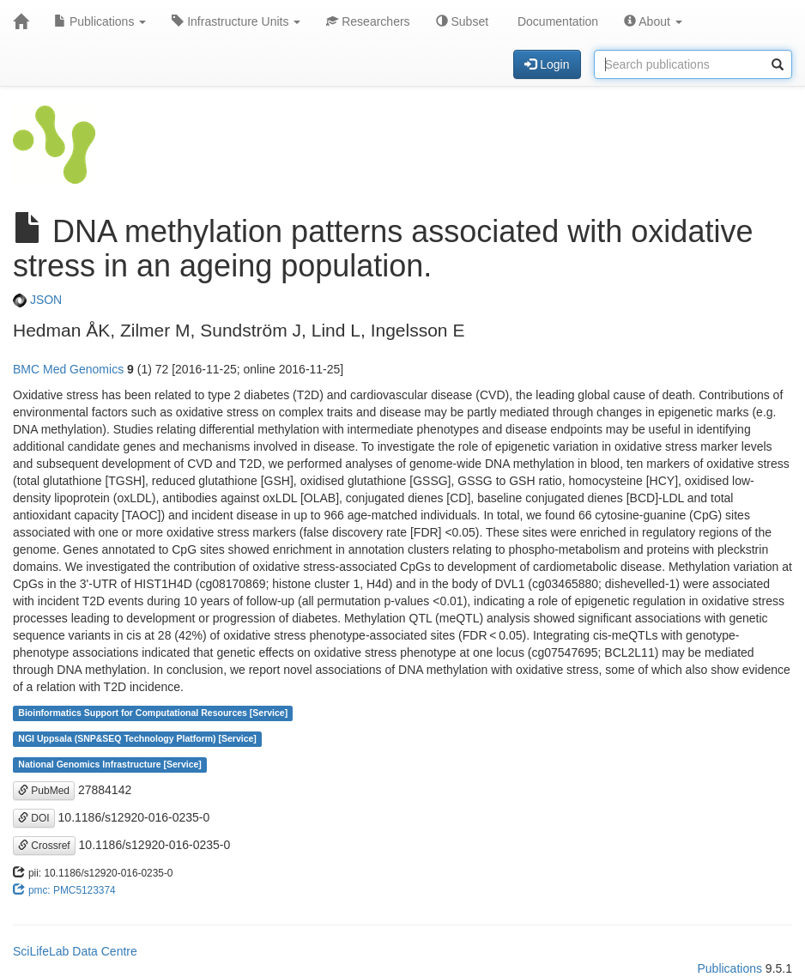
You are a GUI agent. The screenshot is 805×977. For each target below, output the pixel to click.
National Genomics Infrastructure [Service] (110, 765)
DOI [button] (34, 818)
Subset (462, 21)
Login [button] (546, 64)
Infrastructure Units (236, 21)
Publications (100, 21)
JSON (37, 299)
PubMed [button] (44, 791)
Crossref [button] (44, 846)
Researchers (367, 21)
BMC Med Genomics (68, 369)
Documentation (556, 21)
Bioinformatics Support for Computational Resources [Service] (153, 713)
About (653, 21)
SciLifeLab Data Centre (75, 951)
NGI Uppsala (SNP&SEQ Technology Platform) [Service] (137, 739)
